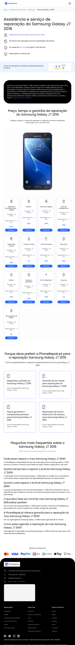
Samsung (31, 10)
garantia (22, 47)
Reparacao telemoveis (17, 10)
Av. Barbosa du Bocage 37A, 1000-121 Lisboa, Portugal (24, 570)
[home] (11, 3)
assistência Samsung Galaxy (21, 98)
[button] (69, 3)
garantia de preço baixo (36, 35)
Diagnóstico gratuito (17, 35)
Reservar (11, 230)
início (5, 10)
